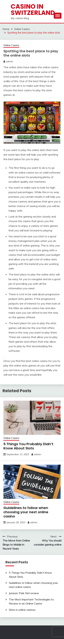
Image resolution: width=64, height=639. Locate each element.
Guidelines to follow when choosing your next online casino (25, 512)
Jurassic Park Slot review (24, 593)
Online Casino (11, 45)
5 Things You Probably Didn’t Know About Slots (28, 446)
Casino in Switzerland (33, 9)
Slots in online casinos (22, 609)
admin (9, 61)
